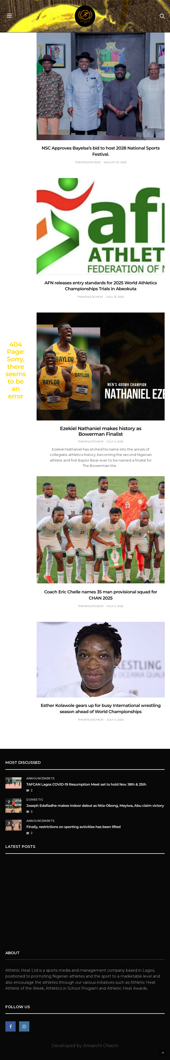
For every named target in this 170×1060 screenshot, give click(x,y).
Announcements (40, 778)
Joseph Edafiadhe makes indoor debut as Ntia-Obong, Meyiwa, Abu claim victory (95, 806)
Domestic (34, 799)
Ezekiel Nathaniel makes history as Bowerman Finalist (100, 431)
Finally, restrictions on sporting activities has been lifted (73, 827)
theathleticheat (88, 162)
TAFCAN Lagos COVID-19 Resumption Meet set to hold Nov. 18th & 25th (86, 784)
